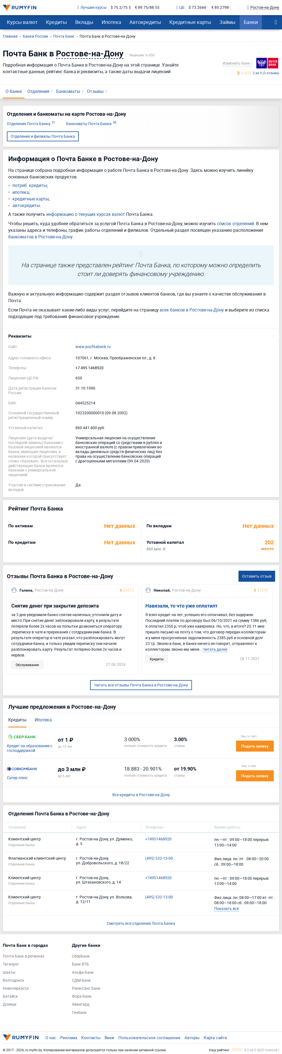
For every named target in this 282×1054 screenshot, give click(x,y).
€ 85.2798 (220, 7)
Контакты (91, 1037)
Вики (109, 1037)
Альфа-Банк (83, 972)
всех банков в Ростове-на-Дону (192, 310)
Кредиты (56, 22)
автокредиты (26, 205)
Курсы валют (22, 22)
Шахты (9, 972)
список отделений (235, 223)
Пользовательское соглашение (149, 1037)
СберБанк (81, 956)
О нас (50, 1037)
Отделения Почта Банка (31, 124)
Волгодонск (13, 980)
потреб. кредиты (29, 185)
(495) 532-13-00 (159, 858)
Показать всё (226, 908)
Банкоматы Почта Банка (91, 124)
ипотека (20, 192)
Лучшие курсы (92, 7)
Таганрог (11, 964)
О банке (14, 91)
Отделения (38, 91)
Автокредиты (145, 22)
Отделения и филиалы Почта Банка (43, 136)
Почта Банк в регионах (23, 956)
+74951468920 (158, 839)
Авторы (192, 1037)
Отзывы (95, 91)
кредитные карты (30, 199)
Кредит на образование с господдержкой (29, 748)
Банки (251, 22)
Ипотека (111, 22)
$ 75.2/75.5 (121, 7)
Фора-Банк (82, 996)
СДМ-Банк (81, 980)
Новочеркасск (16, 988)
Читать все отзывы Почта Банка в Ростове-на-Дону (141, 685)
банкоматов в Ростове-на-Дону (40, 237)
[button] (141, 336)
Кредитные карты (190, 22)
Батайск (10, 996)
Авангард (80, 1004)
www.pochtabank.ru (93, 346)
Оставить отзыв (257, 576)
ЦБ (180, 7)
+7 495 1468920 (89, 368)
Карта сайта (215, 1037)
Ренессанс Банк (86, 988)
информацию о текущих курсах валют (85, 214)
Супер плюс (17, 778)
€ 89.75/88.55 (147, 7)
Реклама (68, 1037)
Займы (227, 22)
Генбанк (79, 1012)
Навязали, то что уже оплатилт (181, 606)
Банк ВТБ (80, 964)
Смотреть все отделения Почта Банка (141, 923)
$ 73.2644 (197, 7)
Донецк (10, 1004)
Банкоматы (68, 91)
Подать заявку (255, 746)
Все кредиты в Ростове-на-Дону (141, 795)
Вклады (84, 22)
